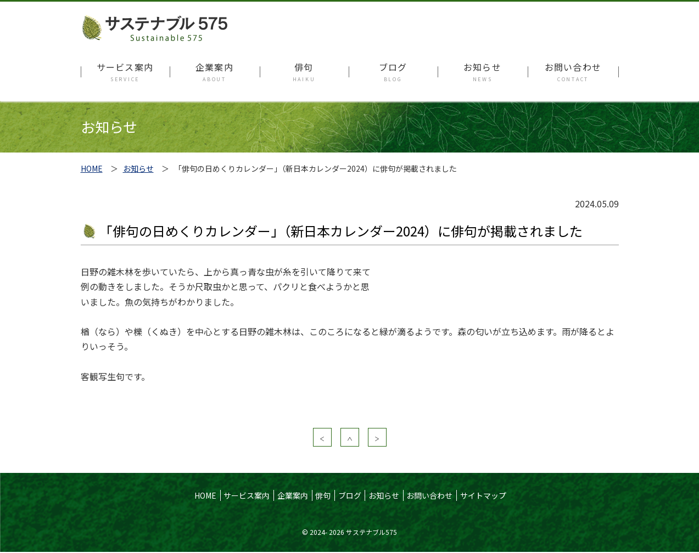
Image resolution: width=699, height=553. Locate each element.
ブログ (349, 495)
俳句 (323, 495)
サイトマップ (483, 495)
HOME (92, 168)
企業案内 (292, 495)
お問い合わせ (429, 495)
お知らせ (138, 168)
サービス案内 (246, 495)
